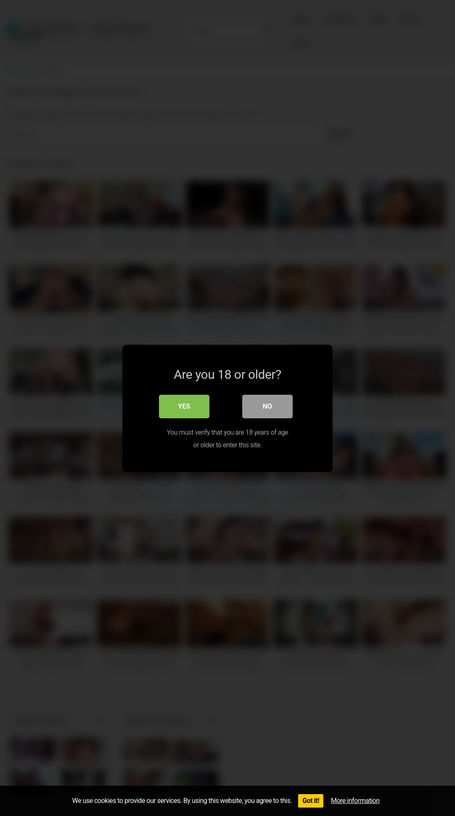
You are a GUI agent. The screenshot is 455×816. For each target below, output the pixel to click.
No (267, 406)
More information (355, 801)
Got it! (310, 801)
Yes (184, 406)
